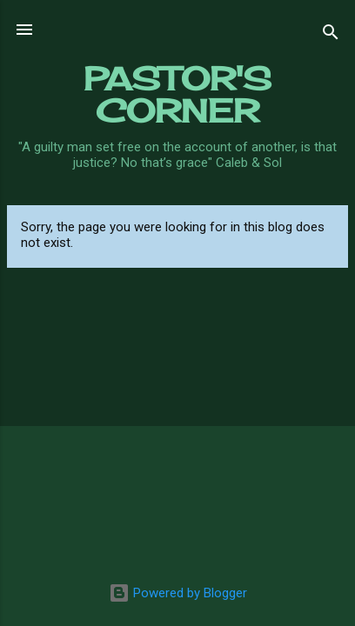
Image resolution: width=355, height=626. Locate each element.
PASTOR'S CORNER (177, 94)
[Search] (330, 35)
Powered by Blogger (178, 593)
